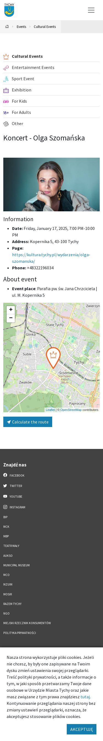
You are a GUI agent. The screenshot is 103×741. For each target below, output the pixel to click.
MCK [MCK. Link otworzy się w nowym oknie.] (6, 527)
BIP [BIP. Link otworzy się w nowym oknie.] (5, 517)
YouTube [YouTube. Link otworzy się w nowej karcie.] (12, 496)
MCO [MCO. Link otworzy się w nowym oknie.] (6, 575)
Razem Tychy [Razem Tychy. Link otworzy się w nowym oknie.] (12, 604)
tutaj (85, 696)
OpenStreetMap (71, 409)
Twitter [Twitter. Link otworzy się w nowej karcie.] (12, 485)
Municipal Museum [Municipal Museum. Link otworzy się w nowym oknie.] (16, 565)
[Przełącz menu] (91, 10)
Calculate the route (28, 422)
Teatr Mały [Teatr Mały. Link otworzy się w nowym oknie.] (11, 546)
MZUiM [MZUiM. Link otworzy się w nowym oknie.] (7, 584)
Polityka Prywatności (19, 633)
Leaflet (50, 409)
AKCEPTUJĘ (81, 729)
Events (21, 26)
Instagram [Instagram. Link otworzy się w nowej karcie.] (14, 506)
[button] (53, 358)
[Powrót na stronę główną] (7, 27)
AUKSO (8, 556)
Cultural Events (45, 26)
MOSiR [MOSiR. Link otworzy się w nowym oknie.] (7, 594)
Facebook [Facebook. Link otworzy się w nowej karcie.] (13, 475)
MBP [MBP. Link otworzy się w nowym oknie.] (6, 536)
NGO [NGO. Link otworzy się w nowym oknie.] (6, 613)
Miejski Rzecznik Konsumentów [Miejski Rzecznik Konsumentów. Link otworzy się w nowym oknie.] (27, 623)
